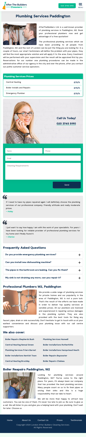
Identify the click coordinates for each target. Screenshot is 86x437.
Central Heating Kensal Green (19, 344)
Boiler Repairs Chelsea (53, 361)
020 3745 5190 (67, 5)
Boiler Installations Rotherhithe (58, 344)
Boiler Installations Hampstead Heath (61, 350)
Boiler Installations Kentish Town (20, 355)
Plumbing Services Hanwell (55, 339)
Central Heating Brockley (17, 361)
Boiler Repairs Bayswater (55, 355)
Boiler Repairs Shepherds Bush (19, 339)
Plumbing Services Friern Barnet (20, 350)
